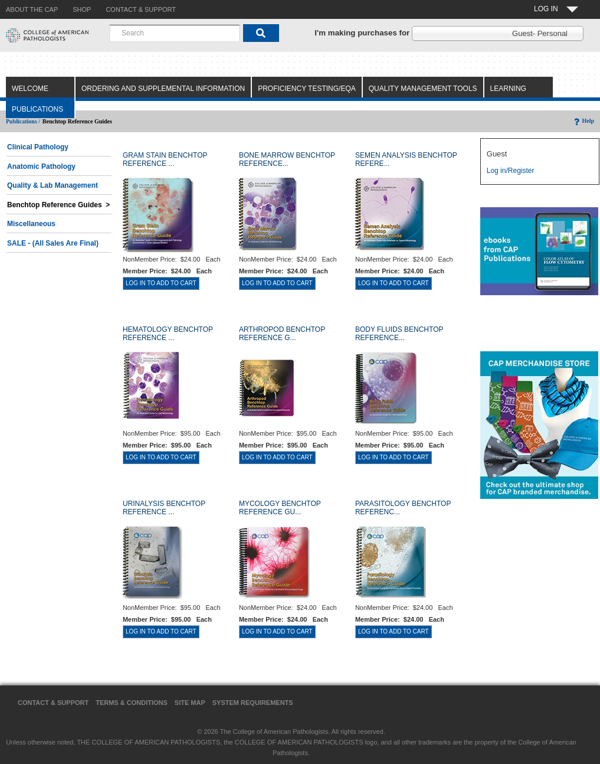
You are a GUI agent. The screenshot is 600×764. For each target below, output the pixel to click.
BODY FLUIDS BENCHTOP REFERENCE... (399, 333)
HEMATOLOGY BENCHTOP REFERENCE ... (168, 333)
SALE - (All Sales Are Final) (53, 243)
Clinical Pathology (37, 147)
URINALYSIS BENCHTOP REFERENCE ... (164, 507)
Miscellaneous (31, 224)
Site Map (190, 702)
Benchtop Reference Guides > (58, 205)
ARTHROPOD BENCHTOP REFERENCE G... (282, 333)
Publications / (23, 121)
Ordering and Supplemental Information (163, 88)
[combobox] (174, 33)
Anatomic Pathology (41, 166)
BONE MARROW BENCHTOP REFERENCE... (287, 159)
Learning (508, 88)
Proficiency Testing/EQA (307, 88)
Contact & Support (53, 702)
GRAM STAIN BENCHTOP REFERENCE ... (165, 159)
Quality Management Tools (423, 88)
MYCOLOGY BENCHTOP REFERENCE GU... (280, 507)
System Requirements (252, 702)
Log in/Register (511, 170)
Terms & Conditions (132, 702)
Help (583, 120)
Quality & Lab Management (52, 185)
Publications (37, 109)
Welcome (30, 88)
